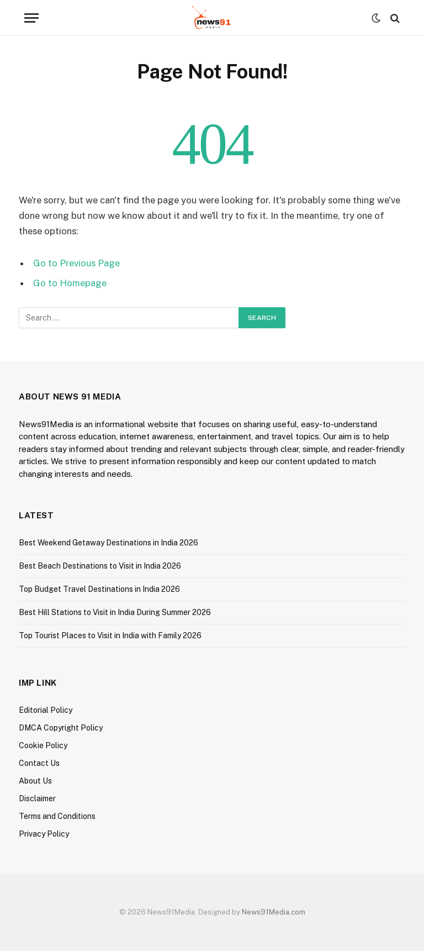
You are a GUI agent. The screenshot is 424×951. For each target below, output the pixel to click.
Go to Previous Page (76, 263)
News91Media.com (273, 912)
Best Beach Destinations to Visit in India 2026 (100, 565)
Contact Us (39, 763)
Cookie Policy (43, 745)
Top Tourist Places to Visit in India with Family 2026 (110, 635)
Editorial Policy (45, 710)
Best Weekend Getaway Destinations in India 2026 (108, 542)
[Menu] (31, 18)
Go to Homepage (70, 282)
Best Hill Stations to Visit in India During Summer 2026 (115, 612)
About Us (35, 780)
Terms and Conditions (57, 816)
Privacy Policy (44, 833)
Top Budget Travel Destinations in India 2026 (99, 589)
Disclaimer (37, 798)
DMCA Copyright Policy (61, 727)
